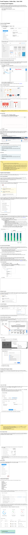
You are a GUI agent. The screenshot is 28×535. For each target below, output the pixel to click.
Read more (21, 260)
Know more (24, 217)
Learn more (20, 83)
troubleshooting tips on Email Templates (10, 532)
